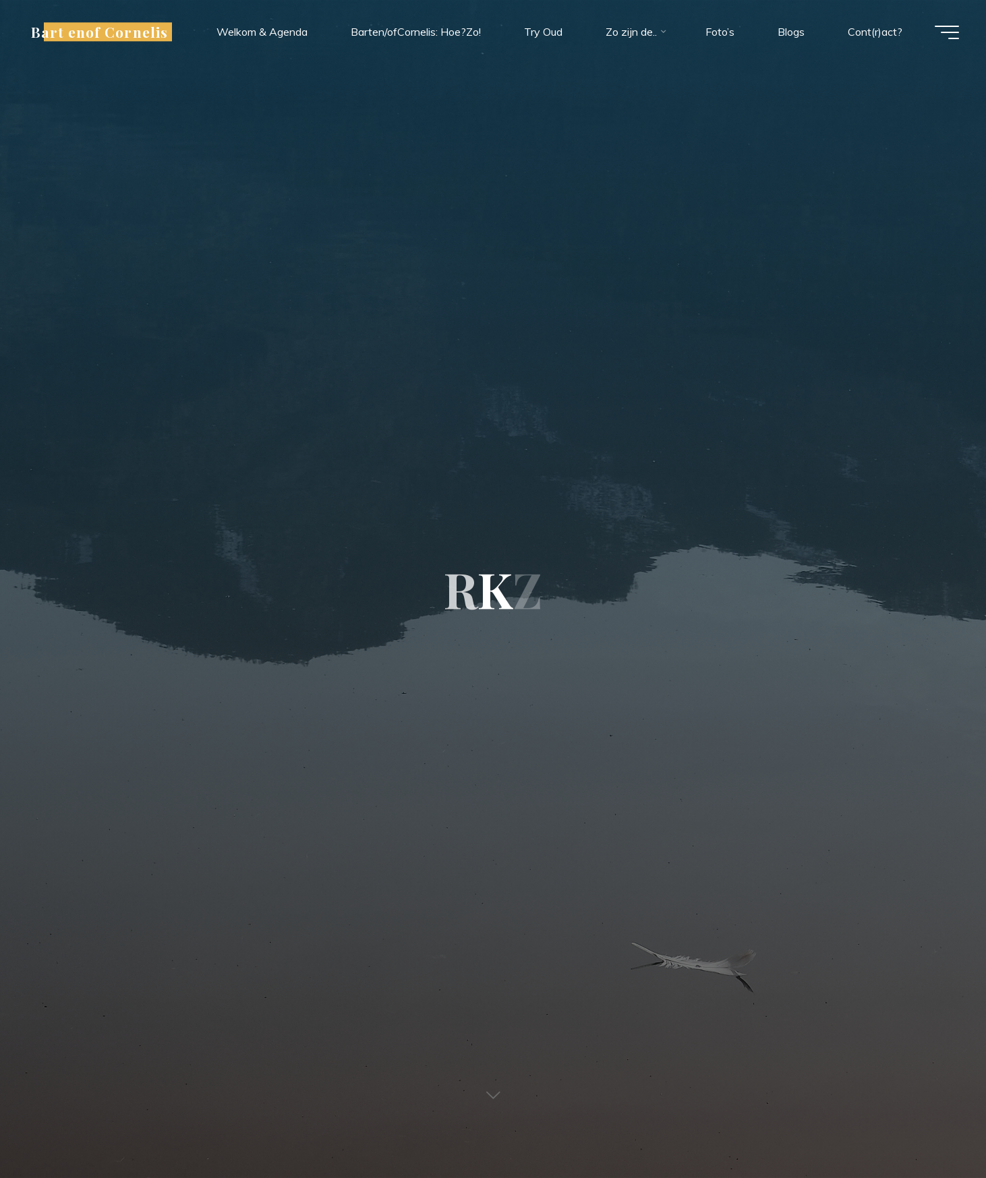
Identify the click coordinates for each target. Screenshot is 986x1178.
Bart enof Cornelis (99, 31)
